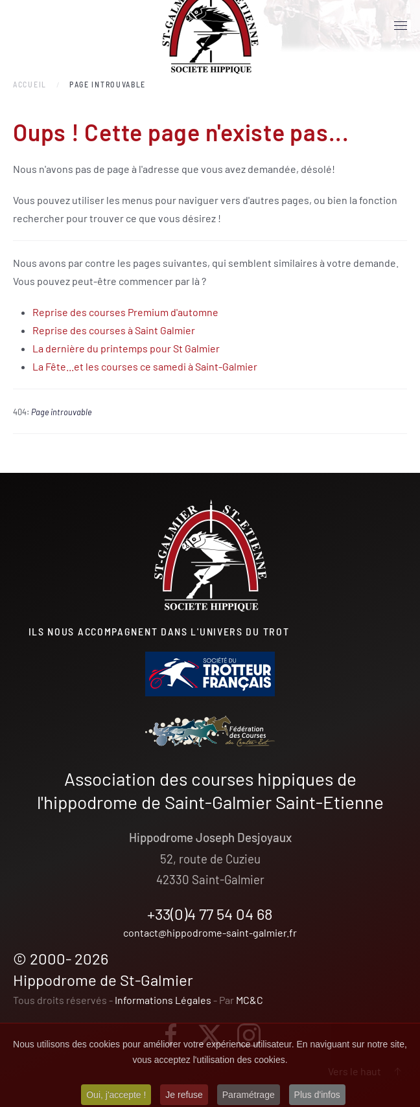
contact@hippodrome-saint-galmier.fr (210, 932)
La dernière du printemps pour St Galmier (126, 348)
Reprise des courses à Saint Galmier (113, 330)
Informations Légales (163, 1000)
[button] (400, 26)
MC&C (249, 1000)
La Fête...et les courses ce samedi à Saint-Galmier (144, 366)
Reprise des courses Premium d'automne (125, 312)
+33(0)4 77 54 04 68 (210, 913)
